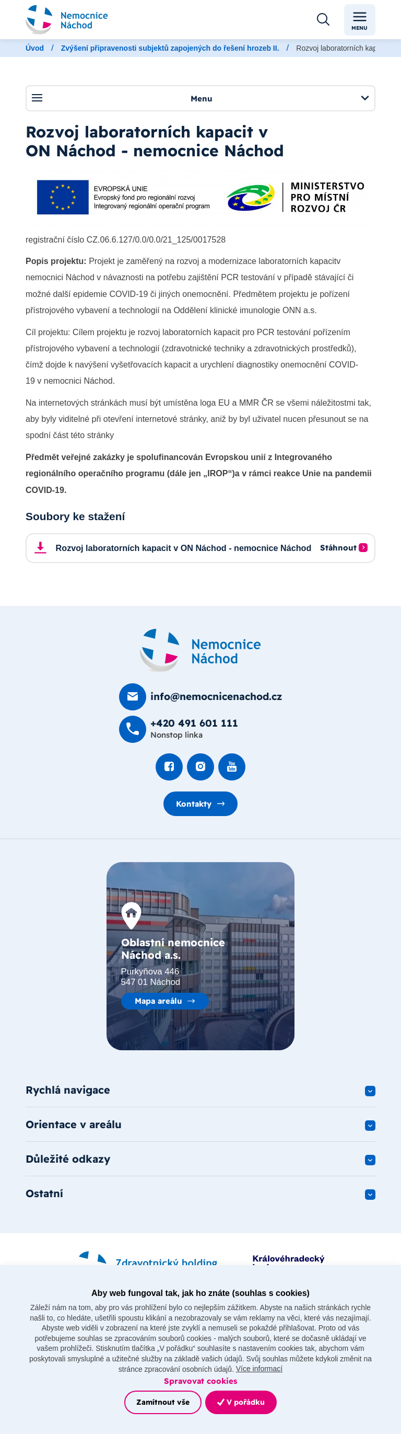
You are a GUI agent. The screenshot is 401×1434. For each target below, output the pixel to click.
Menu (200, 98)
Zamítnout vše (163, 1402)
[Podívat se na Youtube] (231, 767)
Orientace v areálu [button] (74, 1124)
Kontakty (193, 804)
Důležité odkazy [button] (68, 1158)
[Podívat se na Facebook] (169, 767)
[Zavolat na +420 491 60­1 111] (178, 729)
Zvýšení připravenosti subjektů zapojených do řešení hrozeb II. (170, 48)
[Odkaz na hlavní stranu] (67, 20)
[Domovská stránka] (200, 650)
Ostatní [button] (44, 1193)
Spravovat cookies (200, 1381)
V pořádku (241, 1402)
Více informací (259, 1368)
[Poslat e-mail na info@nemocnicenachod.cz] (200, 696)
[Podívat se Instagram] (200, 767)
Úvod (35, 48)
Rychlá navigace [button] (68, 1089)
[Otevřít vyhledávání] (323, 20)
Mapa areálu (158, 1001)
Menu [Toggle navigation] (359, 20)
